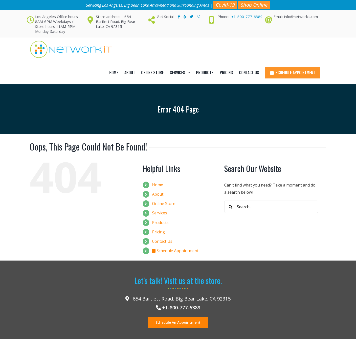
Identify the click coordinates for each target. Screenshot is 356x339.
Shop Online (254, 4)
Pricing (158, 232)
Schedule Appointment (175, 250)
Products (160, 222)
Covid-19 (225, 4)
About (157, 194)
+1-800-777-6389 (247, 16)
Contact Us (162, 241)
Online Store (163, 203)
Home (157, 185)
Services (159, 213)
